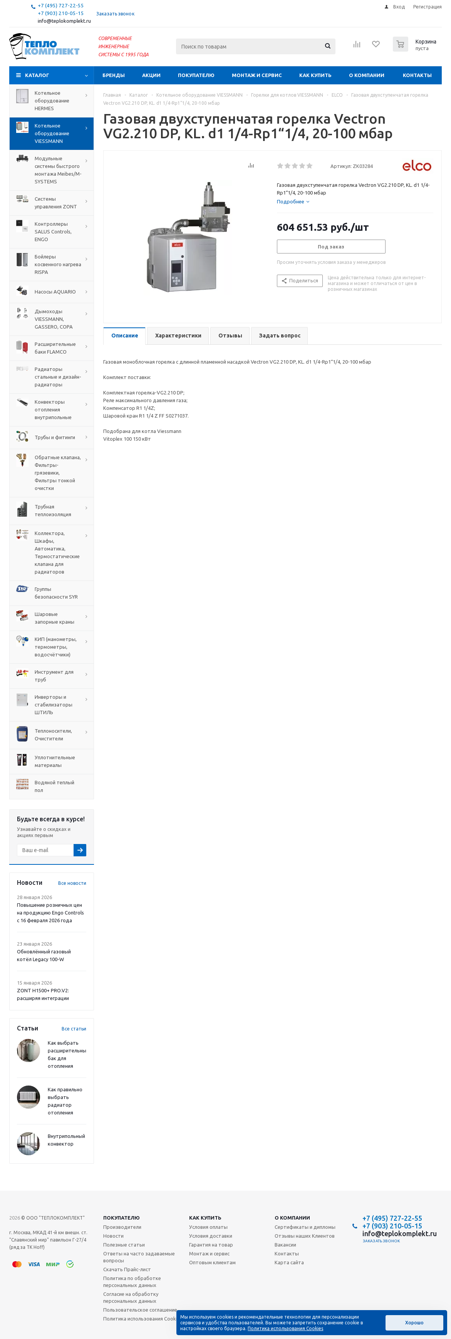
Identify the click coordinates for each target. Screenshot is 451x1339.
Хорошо (414, 1322)
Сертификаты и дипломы (305, 1227)
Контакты (417, 75)
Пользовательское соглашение (140, 1309)
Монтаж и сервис (257, 75)
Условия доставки (210, 1235)
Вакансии (285, 1244)
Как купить (315, 75)
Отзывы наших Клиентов (305, 1235)
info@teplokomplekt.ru (64, 21)
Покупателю (196, 75)
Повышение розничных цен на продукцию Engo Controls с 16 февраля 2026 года (50, 912)
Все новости (72, 883)
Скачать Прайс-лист (127, 1269)
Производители (122, 1227)
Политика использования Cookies (142, 1318)
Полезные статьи (124, 1244)
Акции (151, 75)
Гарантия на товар (211, 1244)
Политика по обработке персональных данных (132, 1281)
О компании (366, 75)
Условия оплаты (208, 1227)
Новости (113, 1235)
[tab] (293, 201)
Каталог (37, 75)
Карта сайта (289, 1262)
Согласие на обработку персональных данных (130, 1297)
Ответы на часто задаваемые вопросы (139, 1257)
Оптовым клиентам (212, 1262)
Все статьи (74, 1028)
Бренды (113, 75)
